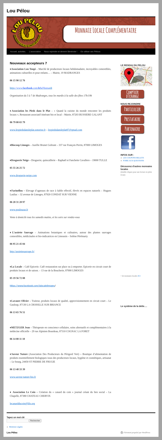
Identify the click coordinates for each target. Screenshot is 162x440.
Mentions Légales (16, 427)
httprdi (31, 88)
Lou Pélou (18, 10)
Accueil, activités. (18, 51)
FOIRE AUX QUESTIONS (133, 160)
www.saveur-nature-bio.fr (23, 377)
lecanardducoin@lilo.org (22, 403)
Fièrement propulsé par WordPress (137, 432)
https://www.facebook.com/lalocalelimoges (32, 285)
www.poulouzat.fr (19, 209)
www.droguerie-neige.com (23, 175)
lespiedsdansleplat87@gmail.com (65, 129)
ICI (139, 276)
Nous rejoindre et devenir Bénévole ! (60, 51)
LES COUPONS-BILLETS (133, 158)
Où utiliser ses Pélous (90, 51)
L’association (35, 51)
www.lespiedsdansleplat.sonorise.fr (28, 129)
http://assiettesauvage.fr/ (22, 251)
